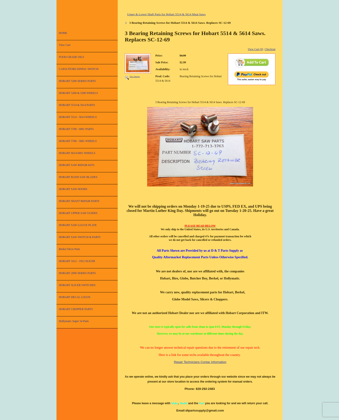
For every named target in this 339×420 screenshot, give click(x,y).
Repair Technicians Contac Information (200, 362)
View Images (134, 77)
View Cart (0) (255, 49)
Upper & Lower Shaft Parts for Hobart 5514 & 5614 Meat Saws (166, 14)
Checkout (270, 49)
